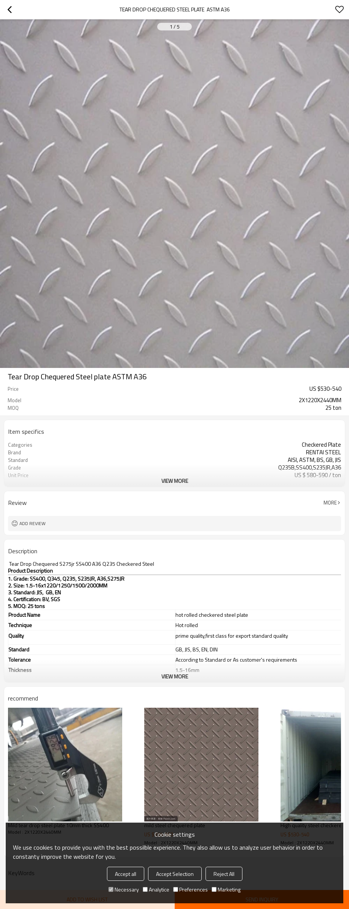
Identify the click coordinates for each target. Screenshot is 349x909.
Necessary (123, 889)
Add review (32, 523)
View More (174, 481)
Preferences (190, 889)
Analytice (156, 889)
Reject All (224, 874)
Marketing (226, 889)
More (330, 502)
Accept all (125, 874)
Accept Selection (175, 874)
